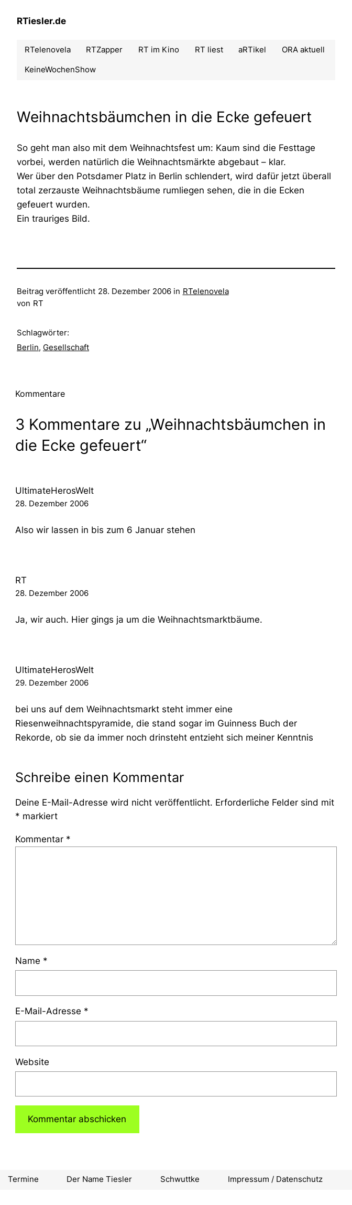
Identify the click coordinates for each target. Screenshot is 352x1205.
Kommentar (43, 839)
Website (32, 1062)
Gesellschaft (66, 347)
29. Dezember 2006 (52, 683)
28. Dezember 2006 (52, 503)
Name (31, 961)
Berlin (28, 347)
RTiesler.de (41, 21)
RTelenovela (206, 291)
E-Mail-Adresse (52, 1011)
